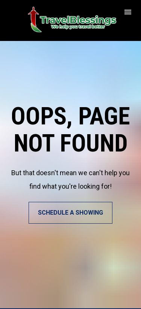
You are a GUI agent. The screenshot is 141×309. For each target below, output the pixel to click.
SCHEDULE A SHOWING (70, 210)
